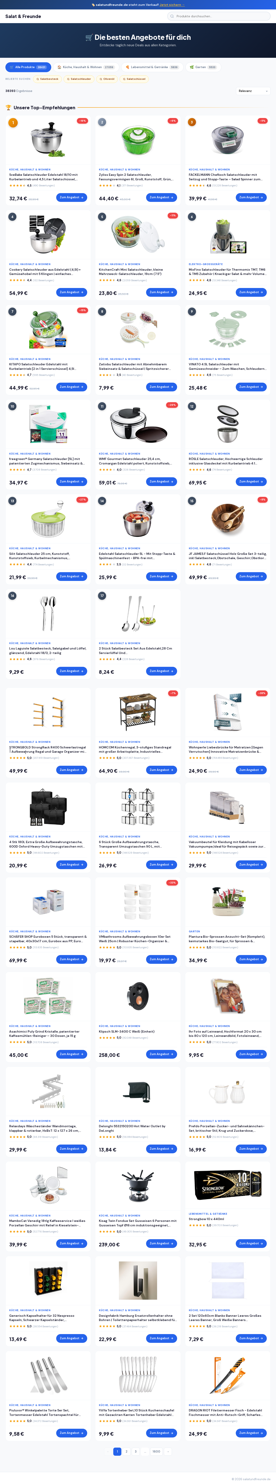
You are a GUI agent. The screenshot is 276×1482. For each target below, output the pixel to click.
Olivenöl (107, 79)
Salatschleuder (79, 79)
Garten (203, 67)
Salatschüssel (134, 79)
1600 (156, 1451)
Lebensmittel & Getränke (152, 67)
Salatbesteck (47, 79)
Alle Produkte (28, 67)
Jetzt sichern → (172, 5)
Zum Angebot (72, 197)
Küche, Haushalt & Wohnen (86, 67)
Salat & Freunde (23, 16)
